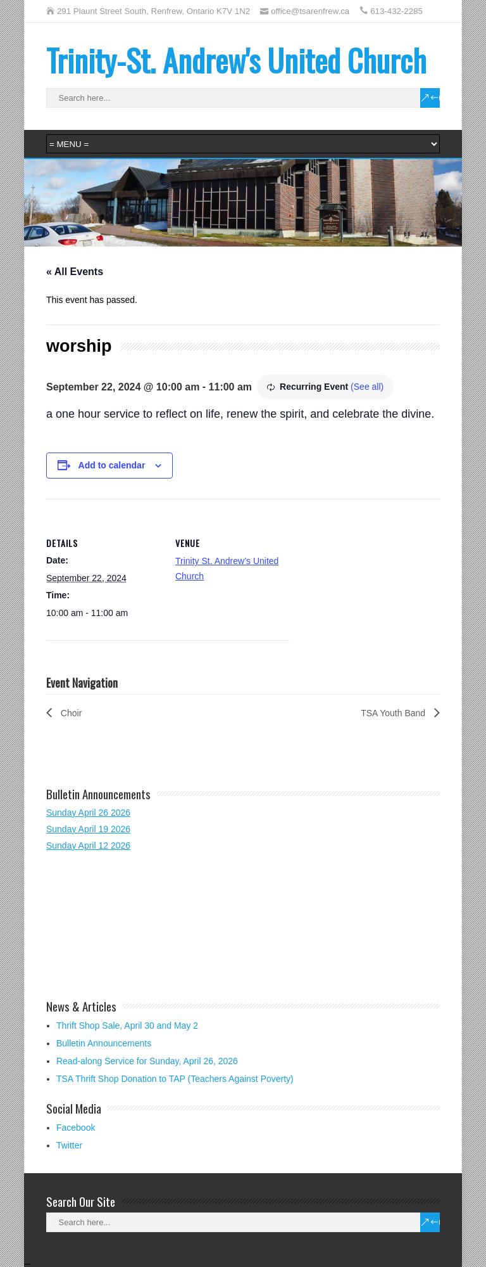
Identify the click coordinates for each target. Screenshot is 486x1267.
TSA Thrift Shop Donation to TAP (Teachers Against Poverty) (175, 1079)
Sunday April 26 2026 (88, 812)
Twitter (69, 1145)
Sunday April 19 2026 (88, 829)
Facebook (75, 1127)
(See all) (367, 387)
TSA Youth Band (394, 713)
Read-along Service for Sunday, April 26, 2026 (147, 1061)
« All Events (74, 271)
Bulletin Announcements (103, 1043)
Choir (70, 713)
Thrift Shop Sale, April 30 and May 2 (127, 1025)
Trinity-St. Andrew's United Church (236, 59)
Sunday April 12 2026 (88, 845)
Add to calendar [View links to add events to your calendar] (112, 465)
